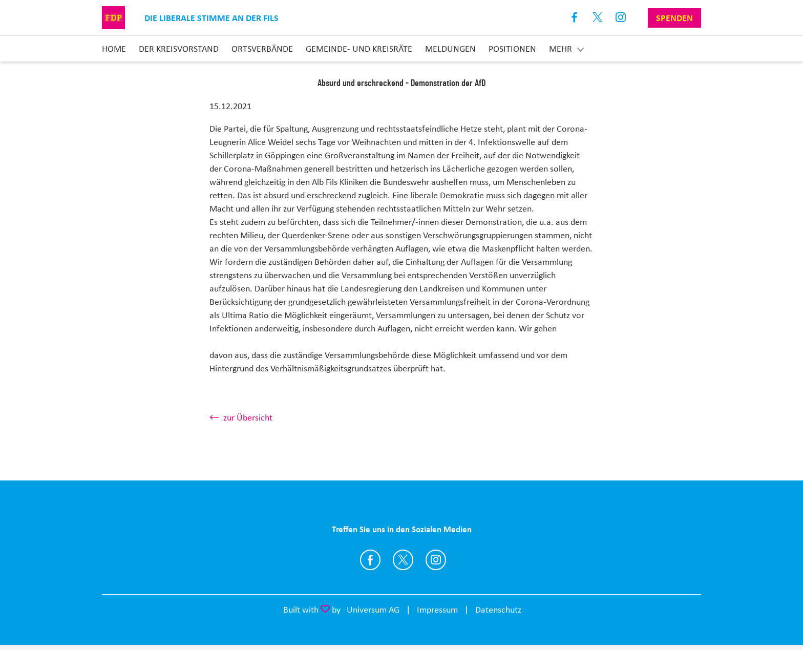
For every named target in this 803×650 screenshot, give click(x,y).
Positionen (512, 48)
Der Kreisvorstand (179, 48)
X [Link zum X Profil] (597, 17)
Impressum (437, 609)
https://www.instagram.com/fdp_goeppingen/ (436, 560)
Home (114, 48)
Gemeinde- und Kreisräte (359, 48)
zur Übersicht (247, 417)
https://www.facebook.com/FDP (370, 560)
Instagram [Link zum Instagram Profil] (620, 17)
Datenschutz (498, 609)
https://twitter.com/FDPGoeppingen (403, 560)
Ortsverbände (262, 48)
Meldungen (450, 48)
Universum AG (373, 609)
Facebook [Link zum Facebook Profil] (574, 17)
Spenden (674, 18)
